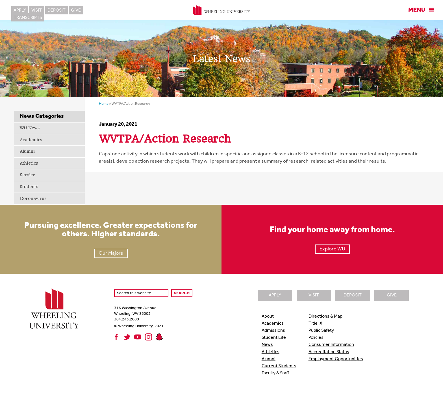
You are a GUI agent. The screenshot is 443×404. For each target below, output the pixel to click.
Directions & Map (325, 316)
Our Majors (111, 253)
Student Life (274, 337)
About (268, 316)
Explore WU (332, 249)
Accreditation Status (329, 352)
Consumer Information (331, 344)
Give (76, 10)
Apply (20, 10)
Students (29, 186)
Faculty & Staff (275, 373)
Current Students (279, 366)
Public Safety (321, 330)
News (267, 344)
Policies (316, 337)
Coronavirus (33, 198)
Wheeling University (221, 10)
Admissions (273, 330)
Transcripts (100, 10)
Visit (36, 10)
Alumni (27, 151)
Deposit (56, 10)
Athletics (29, 163)
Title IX (315, 323)
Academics (31, 139)
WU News (30, 127)
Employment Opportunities (336, 359)
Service (27, 174)
